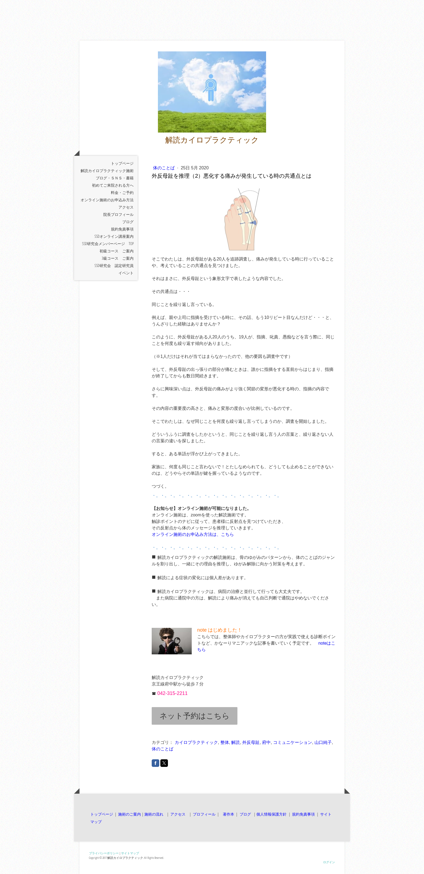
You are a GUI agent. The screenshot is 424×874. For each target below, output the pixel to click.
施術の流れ (153, 814)
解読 (235, 742)
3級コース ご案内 (118, 258)
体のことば (164, 168)
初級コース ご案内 (117, 250)
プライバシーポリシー (104, 853)
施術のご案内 (129, 814)
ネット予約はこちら (195, 716)
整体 (224, 742)
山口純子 (323, 742)
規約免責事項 (122, 229)
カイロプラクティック (196, 742)
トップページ (122, 163)
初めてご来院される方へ (113, 185)
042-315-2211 (172, 693)
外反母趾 (251, 742)
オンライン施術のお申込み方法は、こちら (193, 534)
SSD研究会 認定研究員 (114, 265)
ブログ (128, 221)
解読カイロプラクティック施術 (107, 170)
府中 (266, 742)
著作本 (228, 814)
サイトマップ (130, 853)
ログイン (329, 862)
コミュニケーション (292, 742)
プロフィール (204, 814)
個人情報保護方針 (271, 814)
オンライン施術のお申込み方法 (107, 199)
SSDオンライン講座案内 (114, 236)
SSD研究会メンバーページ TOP (108, 243)
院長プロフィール (118, 214)
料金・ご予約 (122, 192)
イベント (126, 272)
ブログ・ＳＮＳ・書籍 (115, 177)
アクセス (126, 207)
